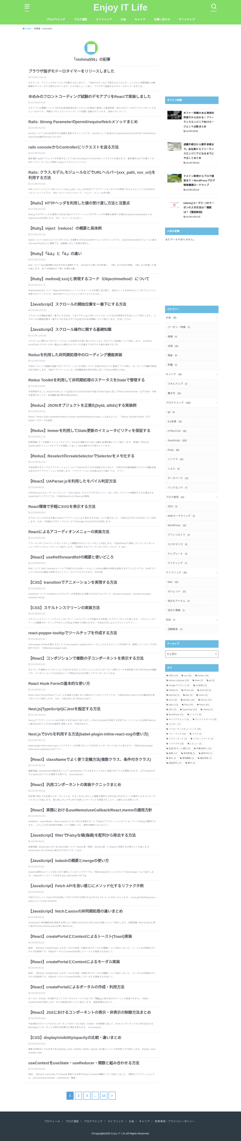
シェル (174, 468)
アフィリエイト (179, 534)
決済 (173, 346)
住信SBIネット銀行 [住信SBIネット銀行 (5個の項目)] (179, 748)
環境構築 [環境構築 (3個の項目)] (188, 758)
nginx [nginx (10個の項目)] (173, 704)
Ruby (174, 449)
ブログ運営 (80, 19)
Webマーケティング (182, 515)
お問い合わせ (162, 19)
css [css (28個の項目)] (187, 675)
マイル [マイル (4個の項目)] (197, 734)
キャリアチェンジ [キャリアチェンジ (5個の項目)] (179, 719)
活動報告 (175, 629)
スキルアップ (178, 383)
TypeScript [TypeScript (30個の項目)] (189, 709)
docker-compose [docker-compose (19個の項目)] (179, 680)
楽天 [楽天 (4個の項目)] (172, 758)
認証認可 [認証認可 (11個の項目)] (175, 763)
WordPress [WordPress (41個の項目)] (176, 714)
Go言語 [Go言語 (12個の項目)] (201, 685)
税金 (173, 355)
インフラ (176, 459)
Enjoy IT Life (120, 7)
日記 (171, 619)
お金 (123, 19)
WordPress (177, 525)
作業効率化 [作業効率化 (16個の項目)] (203, 748)
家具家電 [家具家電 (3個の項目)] (189, 753)
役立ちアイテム (179, 600)
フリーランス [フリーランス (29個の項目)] (177, 734)
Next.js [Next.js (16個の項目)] (206, 700)
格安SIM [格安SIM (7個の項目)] (206, 753)
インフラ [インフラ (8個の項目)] (195, 714)
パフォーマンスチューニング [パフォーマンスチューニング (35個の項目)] (185, 729)
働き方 (175, 393)
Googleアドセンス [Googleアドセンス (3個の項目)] (179, 685)
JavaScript (178, 440)
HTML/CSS (177, 430)
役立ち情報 (176, 610)
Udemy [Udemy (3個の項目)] (208, 709)
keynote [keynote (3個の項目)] (174, 695)
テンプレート (178, 553)
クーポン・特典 (179, 327)
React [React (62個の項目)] (204, 704)
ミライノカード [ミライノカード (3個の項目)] (178, 738)
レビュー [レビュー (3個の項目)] (196, 743)
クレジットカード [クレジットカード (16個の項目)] (206, 719)
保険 (173, 336)
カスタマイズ (178, 544)
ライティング (178, 563)
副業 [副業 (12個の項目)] (173, 753)
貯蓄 (173, 364)
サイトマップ (187, 19)
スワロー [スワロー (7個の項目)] (174, 724)
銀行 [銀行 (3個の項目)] (191, 763)
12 (103, 1095)
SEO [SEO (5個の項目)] (172, 709)
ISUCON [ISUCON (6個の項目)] (205, 690)
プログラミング (55, 19)
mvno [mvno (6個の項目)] (173, 700)
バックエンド (178, 487)
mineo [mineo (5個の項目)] (203, 695)
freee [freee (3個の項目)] (199, 680)
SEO (173, 506)
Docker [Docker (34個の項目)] (203, 675)
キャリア (140, 19)
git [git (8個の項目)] (211, 680)
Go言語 (175, 421)
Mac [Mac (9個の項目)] (189, 695)
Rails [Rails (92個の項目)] (188, 704)
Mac (173, 582)
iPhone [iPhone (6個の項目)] (189, 690)
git (172, 412)
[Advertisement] (195, 64)
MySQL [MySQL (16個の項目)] (188, 700)
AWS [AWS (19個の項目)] (173, 675)
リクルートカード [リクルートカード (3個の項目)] (203, 738)
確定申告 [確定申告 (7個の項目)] (206, 758)
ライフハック (104, 19)
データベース (178, 478)
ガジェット (177, 591)
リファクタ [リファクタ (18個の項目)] (176, 743)
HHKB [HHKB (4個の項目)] (173, 690)
